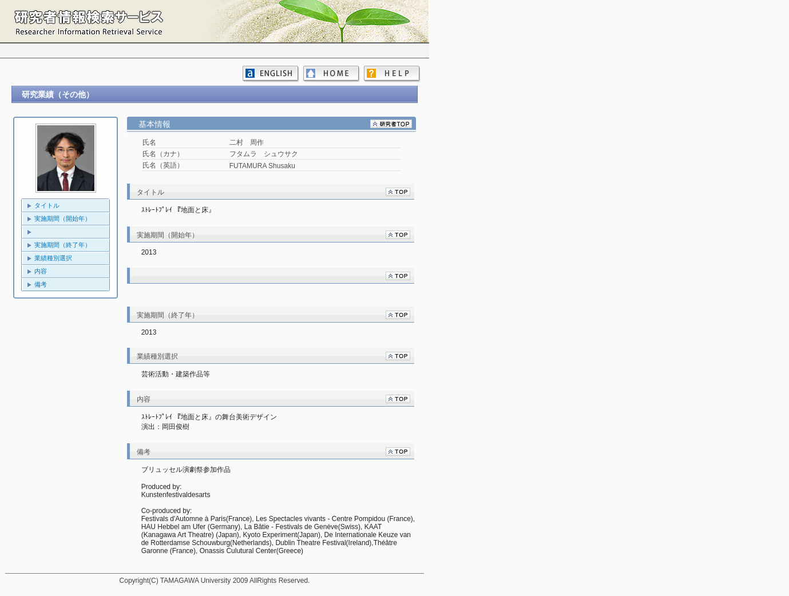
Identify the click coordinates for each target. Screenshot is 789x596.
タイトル (47, 205)
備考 (40, 284)
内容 (40, 271)
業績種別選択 (53, 258)
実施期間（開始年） (62, 218)
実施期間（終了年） (62, 244)
